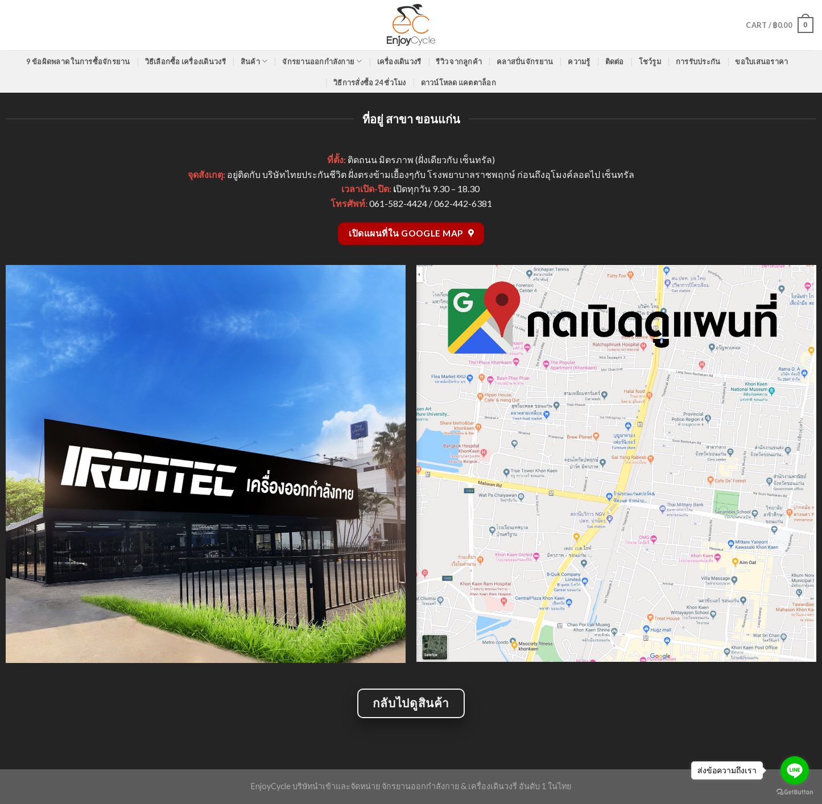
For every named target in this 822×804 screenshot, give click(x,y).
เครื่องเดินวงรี (399, 61)
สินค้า (254, 61)
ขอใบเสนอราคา (761, 61)
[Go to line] (794, 770)
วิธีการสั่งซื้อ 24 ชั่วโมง (369, 82)
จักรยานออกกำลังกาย (322, 61)
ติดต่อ (614, 61)
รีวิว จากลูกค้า (459, 61)
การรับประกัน (698, 61)
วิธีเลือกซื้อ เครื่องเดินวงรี (185, 61)
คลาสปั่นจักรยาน (525, 61)
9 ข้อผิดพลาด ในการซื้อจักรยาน (78, 61)
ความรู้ (579, 61)
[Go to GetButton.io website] (794, 792)
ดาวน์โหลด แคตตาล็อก (458, 82)
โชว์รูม (650, 61)
